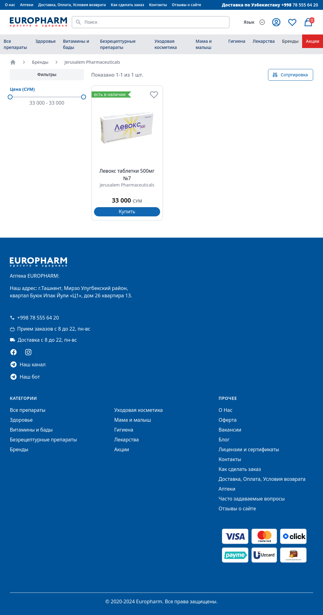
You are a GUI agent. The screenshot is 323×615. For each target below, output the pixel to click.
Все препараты (15, 44)
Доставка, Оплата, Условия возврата (72, 4)
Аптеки (26, 4)
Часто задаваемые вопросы (252, 498)
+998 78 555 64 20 (34, 317)
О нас (10, 4)
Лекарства (264, 41)
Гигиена (237, 41)
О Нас (225, 410)
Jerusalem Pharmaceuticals (92, 62)
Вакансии (230, 429)
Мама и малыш (204, 44)
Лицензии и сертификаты (249, 449)
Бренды (290, 41)
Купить (127, 211)
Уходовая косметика (166, 44)
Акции (312, 41)
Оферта (228, 419)
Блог (224, 439)
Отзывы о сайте (186, 4)
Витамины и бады (76, 44)
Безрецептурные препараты (118, 44)
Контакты (158, 4)
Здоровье (45, 41)
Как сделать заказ (127, 4)
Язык (249, 22)
